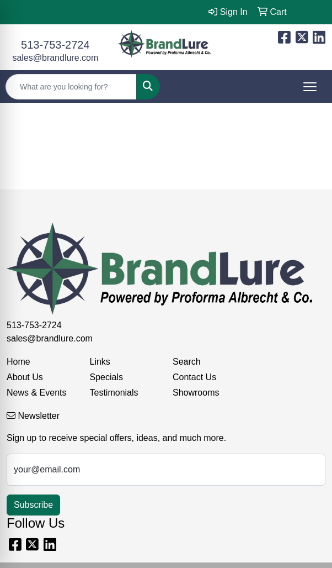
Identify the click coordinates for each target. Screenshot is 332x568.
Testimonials (114, 392)
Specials (106, 377)
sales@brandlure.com (55, 57)
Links (100, 361)
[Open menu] (310, 87)
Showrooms (196, 392)
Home (18, 361)
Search (187, 361)
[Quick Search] (71, 86)
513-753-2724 (55, 45)
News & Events (36, 392)
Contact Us (194, 377)
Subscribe (33, 504)
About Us (25, 377)
